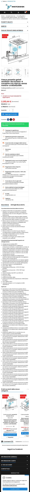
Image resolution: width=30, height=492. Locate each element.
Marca (3, 90)
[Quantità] (9, 110)
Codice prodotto (6, 88)
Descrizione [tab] (5, 205)
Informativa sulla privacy (10, 485)
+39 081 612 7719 (11, 1)
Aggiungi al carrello (9, 114)
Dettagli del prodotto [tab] (18, 205)
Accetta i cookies (15, 489)
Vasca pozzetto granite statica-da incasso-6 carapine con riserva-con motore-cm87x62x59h (10, 422)
